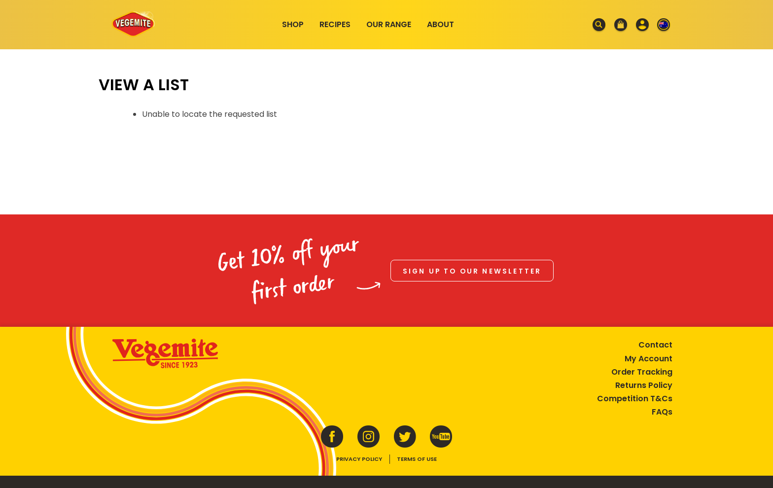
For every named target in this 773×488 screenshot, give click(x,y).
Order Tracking (638, 369)
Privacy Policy (359, 457)
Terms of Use (417, 457)
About (440, 24)
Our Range (388, 24)
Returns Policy (640, 382)
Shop (293, 24)
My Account (645, 356)
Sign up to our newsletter (472, 270)
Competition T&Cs (631, 396)
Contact (652, 343)
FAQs (659, 410)
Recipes (335, 24)
